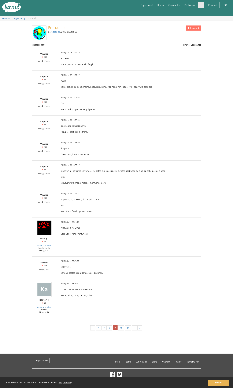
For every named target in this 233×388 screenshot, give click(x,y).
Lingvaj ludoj (19, 18)
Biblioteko (190, 5)
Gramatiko (174, 5)
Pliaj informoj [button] (65, 382)
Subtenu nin (142, 361)
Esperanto (42, 360)
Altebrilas (55, 31)
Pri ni (117, 361)
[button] (201, 5)
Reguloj (178, 361)
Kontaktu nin (192, 361)
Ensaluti (212, 5)
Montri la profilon (44, 245)
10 (121, 327)
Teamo (128, 361)
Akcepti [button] (218, 382)
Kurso (160, 5)
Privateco (166, 361)
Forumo (6, 18)
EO (226, 5)
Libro (154, 361)
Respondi (193, 28)
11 (128, 327)
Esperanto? (147, 5)
